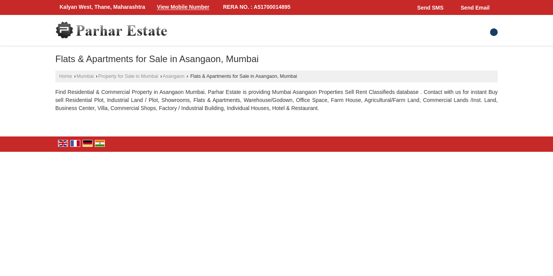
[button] (183, 7)
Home (65, 76)
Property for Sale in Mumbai (128, 76)
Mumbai (85, 76)
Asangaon (174, 76)
